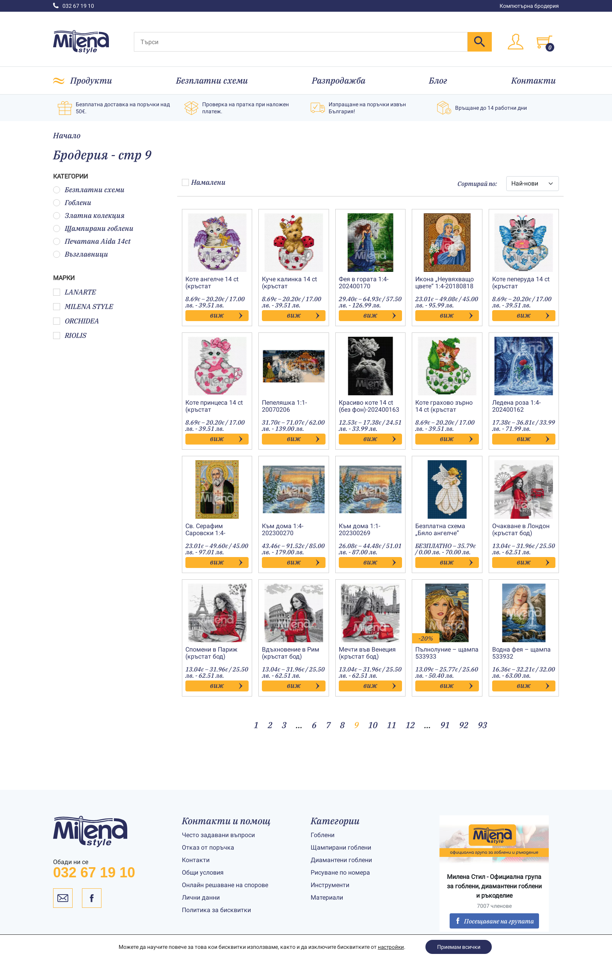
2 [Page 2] (270, 724)
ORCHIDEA (76, 320)
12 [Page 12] (410, 724)
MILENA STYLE (83, 306)
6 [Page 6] (314, 724)
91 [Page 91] (445, 724)
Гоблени (72, 202)
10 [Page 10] (372, 724)
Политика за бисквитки (216, 910)
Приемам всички (459, 947)
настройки (390, 947)
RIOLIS (69, 335)
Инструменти (330, 885)
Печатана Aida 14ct (92, 241)
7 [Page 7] (328, 724)
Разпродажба (338, 80)
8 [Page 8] (342, 724)
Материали (327, 897)
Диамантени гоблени (341, 860)
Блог (438, 80)
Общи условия (203, 872)
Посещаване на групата (494, 921)
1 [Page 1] (256, 724)
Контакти (533, 80)
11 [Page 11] (391, 724)
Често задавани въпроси (218, 835)
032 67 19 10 (73, 6)
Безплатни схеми (212, 80)
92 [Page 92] (463, 724)
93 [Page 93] (482, 724)
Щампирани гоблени (93, 228)
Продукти (91, 80)
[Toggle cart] (544, 42)
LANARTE (74, 292)
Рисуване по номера (340, 872)
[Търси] (301, 42)
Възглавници (80, 254)
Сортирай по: (477, 184)
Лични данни (201, 897)
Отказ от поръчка (208, 847)
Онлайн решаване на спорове (225, 885)
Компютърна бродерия (529, 6)
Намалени (204, 182)
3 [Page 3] (284, 724)
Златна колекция (89, 215)
